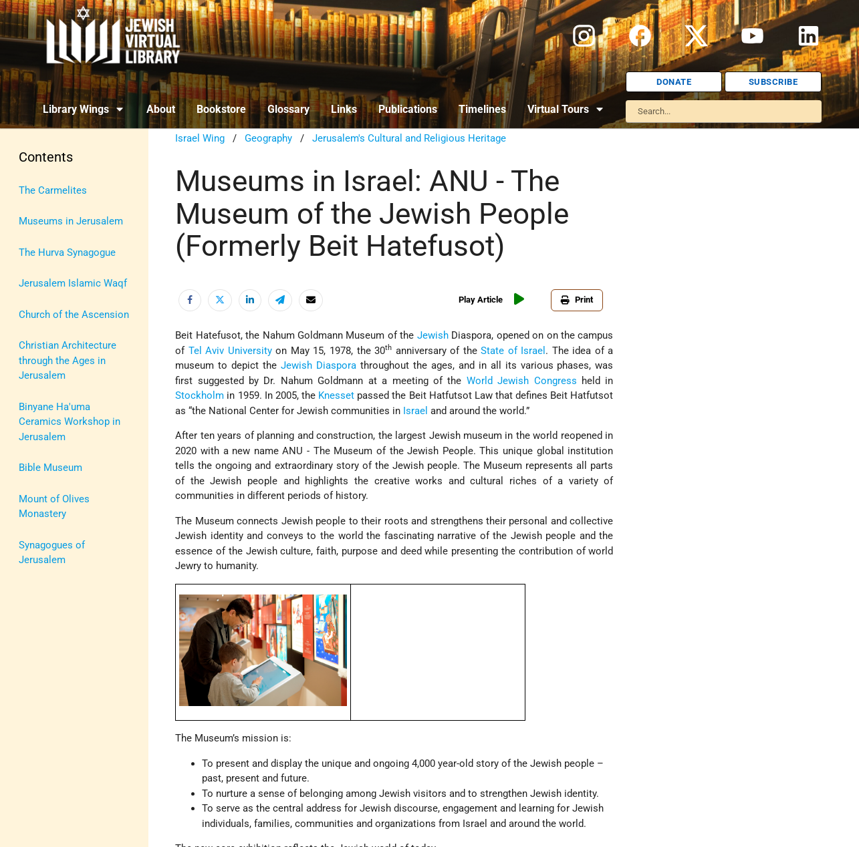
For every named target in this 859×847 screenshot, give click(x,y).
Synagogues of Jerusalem (52, 552)
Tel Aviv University (230, 351)
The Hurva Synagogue (67, 252)
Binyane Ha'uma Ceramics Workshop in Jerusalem (69, 422)
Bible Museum (50, 468)
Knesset (336, 395)
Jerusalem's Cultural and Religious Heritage (409, 138)
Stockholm (199, 395)
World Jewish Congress (522, 381)
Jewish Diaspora (318, 365)
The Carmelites (53, 190)
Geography (268, 138)
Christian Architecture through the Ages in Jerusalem (67, 360)
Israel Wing (200, 138)
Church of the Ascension (74, 315)
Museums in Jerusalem (71, 221)
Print (577, 300)
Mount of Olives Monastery (54, 506)
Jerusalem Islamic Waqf (73, 283)
